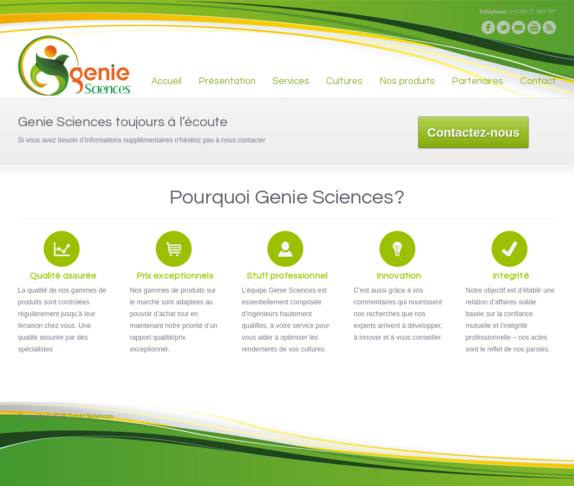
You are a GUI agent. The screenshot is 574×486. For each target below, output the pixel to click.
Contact (538, 81)
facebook (488, 27)
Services (290, 81)
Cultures (344, 81)
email (518, 27)
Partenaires (477, 81)
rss (549, 27)
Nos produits (407, 81)
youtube (534, 27)
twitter (503, 27)
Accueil (166, 81)
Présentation (227, 81)
